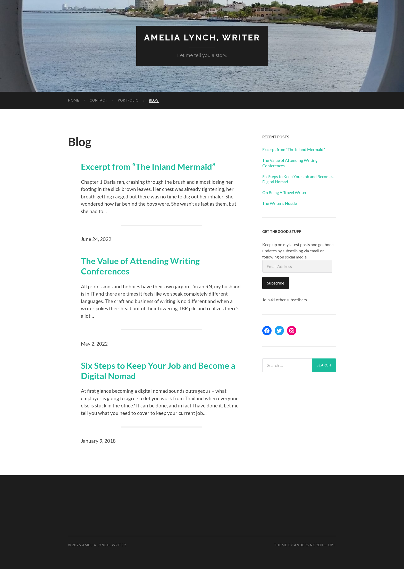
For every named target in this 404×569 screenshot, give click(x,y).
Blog (154, 100)
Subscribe (275, 282)
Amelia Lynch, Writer (202, 37)
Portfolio (128, 100)
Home (73, 100)
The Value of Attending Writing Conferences (140, 266)
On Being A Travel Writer (284, 192)
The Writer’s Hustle (279, 203)
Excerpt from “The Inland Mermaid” (148, 167)
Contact (98, 100)
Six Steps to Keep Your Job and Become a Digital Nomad (158, 371)
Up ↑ (332, 545)
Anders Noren (308, 545)
